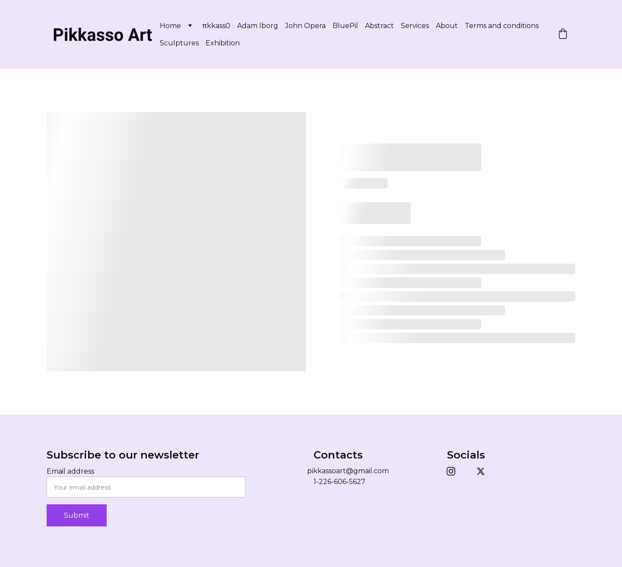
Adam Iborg (257, 26)
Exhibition (223, 43)
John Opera (305, 26)
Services (415, 26)
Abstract (379, 26)
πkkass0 (216, 26)
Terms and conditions (502, 26)
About (447, 26)
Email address (70, 471)
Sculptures (179, 43)
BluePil (345, 26)
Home (170, 26)
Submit (76, 515)
